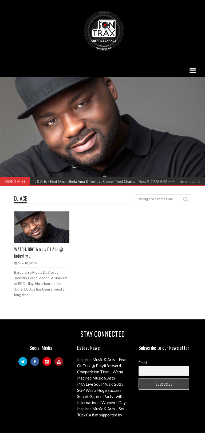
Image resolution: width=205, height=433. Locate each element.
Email (143, 362)
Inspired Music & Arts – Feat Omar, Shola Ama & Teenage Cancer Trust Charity (77, 181)
